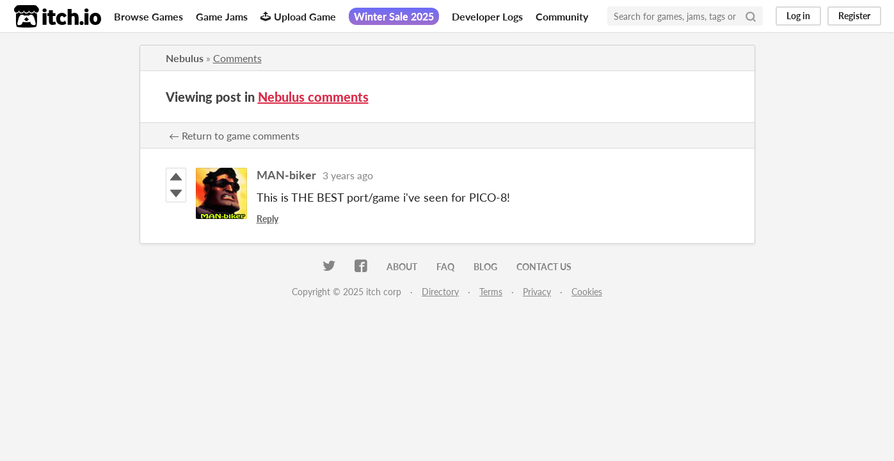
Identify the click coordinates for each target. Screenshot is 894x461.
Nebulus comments (313, 96)
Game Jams (222, 16)
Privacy (537, 291)
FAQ (445, 266)
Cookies (586, 291)
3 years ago (348, 175)
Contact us (543, 266)
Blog (485, 266)
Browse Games (148, 16)
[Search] (750, 16)
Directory (440, 291)
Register (854, 15)
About (402, 266)
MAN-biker (286, 175)
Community (562, 16)
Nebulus (185, 58)
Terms (490, 291)
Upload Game (298, 16)
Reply (267, 218)
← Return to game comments (234, 135)
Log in (798, 15)
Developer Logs (487, 16)
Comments (237, 58)
